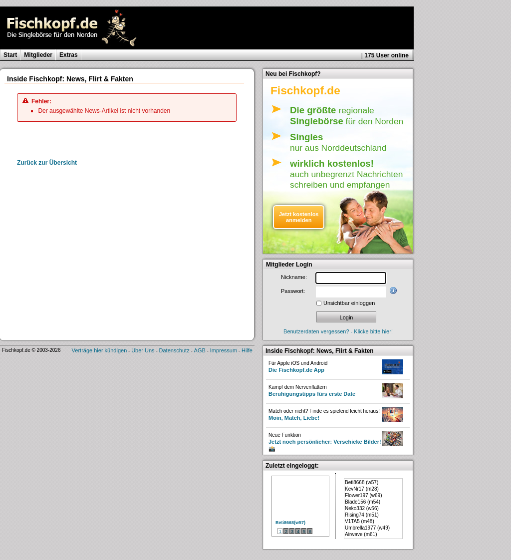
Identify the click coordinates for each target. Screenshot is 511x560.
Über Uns (142, 350)
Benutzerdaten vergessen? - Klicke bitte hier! (338, 331)
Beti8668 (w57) (361, 482)
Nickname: (294, 277)
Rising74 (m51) (362, 515)
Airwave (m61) (361, 534)
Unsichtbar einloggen (349, 303)
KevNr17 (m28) (362, 489)
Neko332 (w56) (362, 508)
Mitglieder (38, 54)
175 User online (386, 55)
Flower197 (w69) (363, 495)
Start (10, 54)
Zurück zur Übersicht (47, 162)
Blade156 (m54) (362, 502)
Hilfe (247, 350)
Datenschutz (174, 350)
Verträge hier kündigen (99, 350)
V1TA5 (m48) (359, 521)
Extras (68, 54)
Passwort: (293, 291)
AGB (200, 350)
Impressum (223, 350)
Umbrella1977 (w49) (367, 528)
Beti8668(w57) (290, 522)
